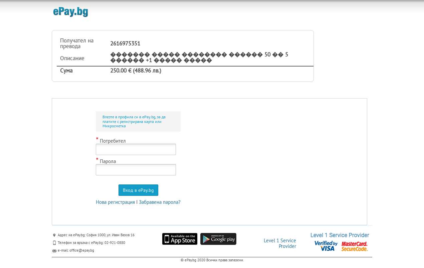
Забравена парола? (160, 201)
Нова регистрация (115, 201)
